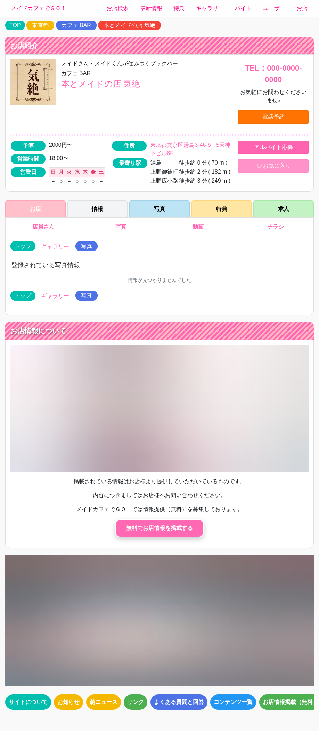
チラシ (276, 227)
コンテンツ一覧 (233, 702)
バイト (243, 8)
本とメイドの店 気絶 (129, 25)
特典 (179, 8)
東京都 (40, 25)
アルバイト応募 (273, 147)
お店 (302, 8)
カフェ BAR (76, 25)
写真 (120, 227)
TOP (15, 25)
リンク (135, 702)
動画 (198, 227)
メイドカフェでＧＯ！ (38, 8)
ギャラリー (210, 8)
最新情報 (151, 8)
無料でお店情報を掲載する (159, 528)
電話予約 (273, 117)
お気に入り (273, 166)
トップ (23, 246)
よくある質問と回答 (179, 702)
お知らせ (68, 702)
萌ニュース (103, 702)
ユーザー (274, 8)
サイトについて (28, 702)
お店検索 (117, 8)
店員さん (43, 227)
